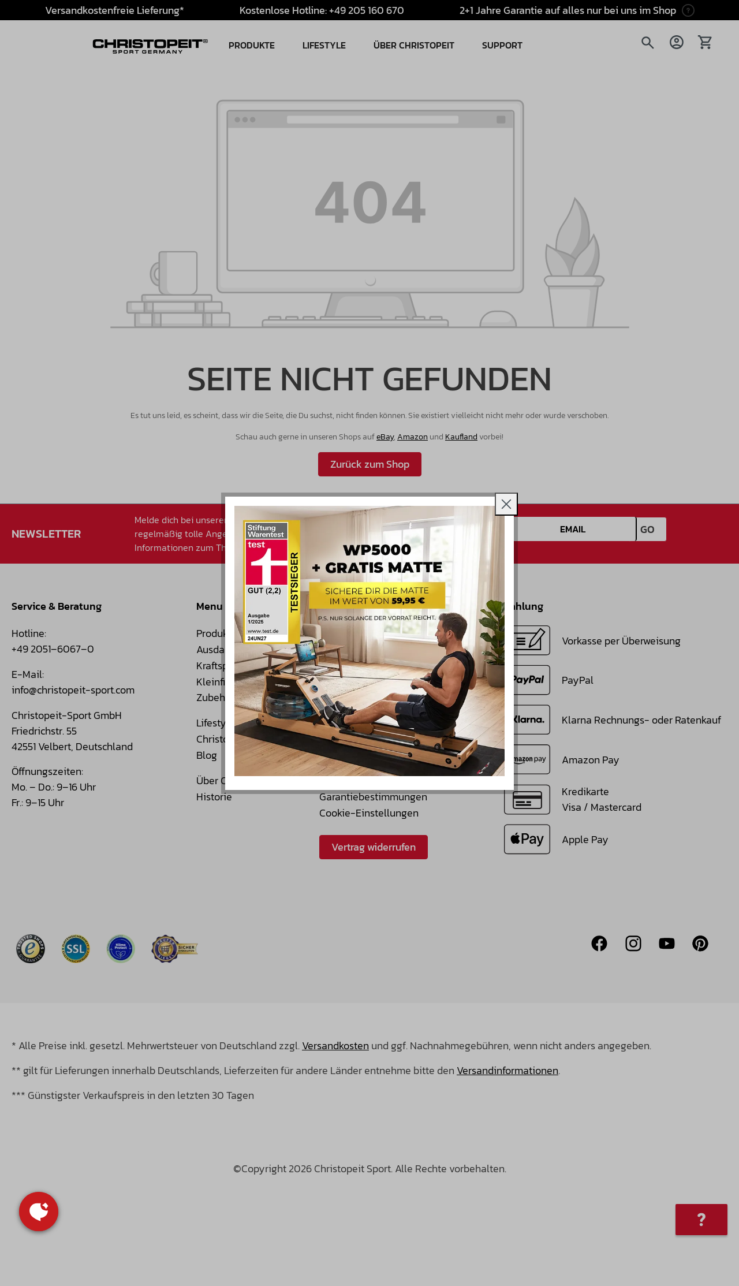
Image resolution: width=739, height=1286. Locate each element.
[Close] (506, 504)
